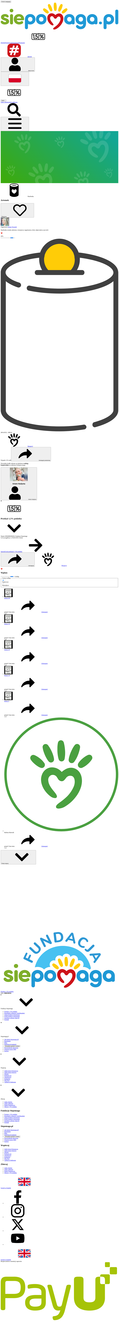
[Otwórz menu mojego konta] (18, 64)
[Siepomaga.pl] (59, 29)
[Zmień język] (15, 79)
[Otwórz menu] (15, 124)
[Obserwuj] (17, 210)
